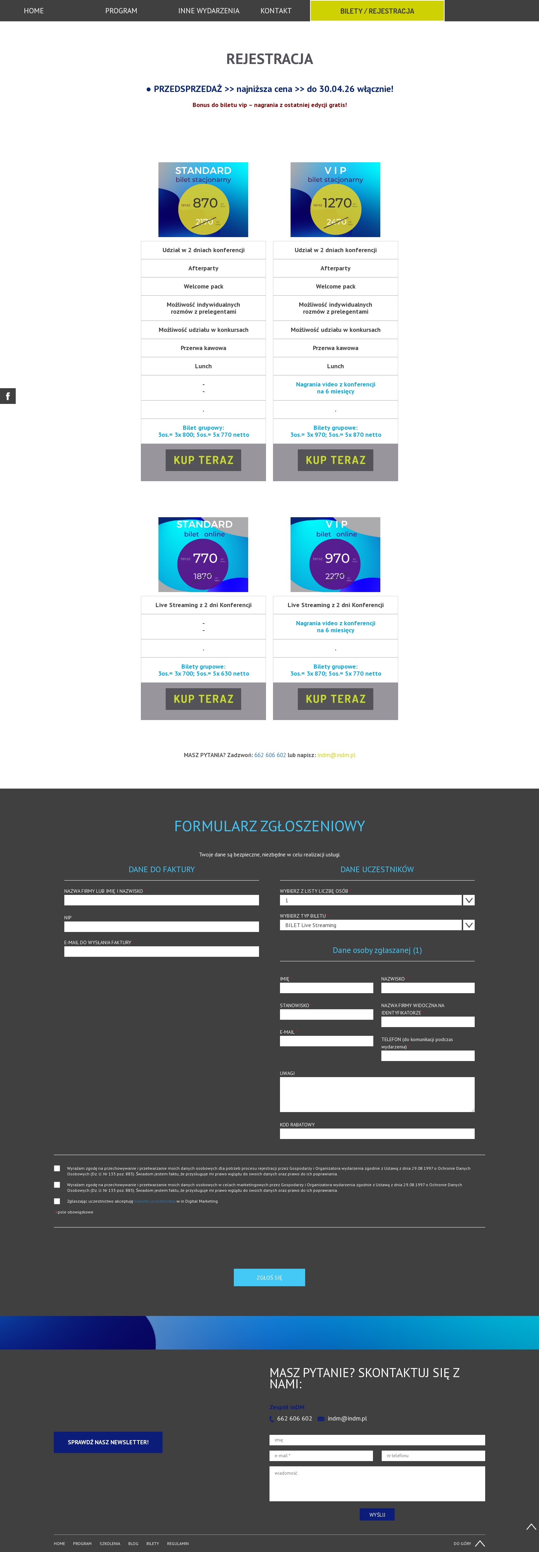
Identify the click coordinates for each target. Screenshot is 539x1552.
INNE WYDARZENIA (208, 10)
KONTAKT (276, 10)
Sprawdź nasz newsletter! (108, 1442)
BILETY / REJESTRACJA (377, 10)
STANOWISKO (326, 1011)
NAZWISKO (428, 984)
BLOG (133, 1543)
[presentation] (107, 1255)
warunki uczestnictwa (154, 1201)
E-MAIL (326, 1037)
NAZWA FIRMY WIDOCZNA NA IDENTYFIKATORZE (428, 1014)
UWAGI (377, 1091)
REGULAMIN (178, 1543)
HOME (34, 10)
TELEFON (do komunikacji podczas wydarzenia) (428, 1048)
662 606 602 (270, 755)
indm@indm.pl (347, 1418)
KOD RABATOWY (377, 1130)
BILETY (152, 1543)
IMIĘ (326, 984)
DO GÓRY (462, 1543)
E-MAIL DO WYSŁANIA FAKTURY (161, 948)
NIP (161, 923)
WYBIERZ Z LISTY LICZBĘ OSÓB (377, 896)
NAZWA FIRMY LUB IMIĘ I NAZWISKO (161, 896)
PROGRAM (121, 10)
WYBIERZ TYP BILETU (377, 921)
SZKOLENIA (110, 1543)
